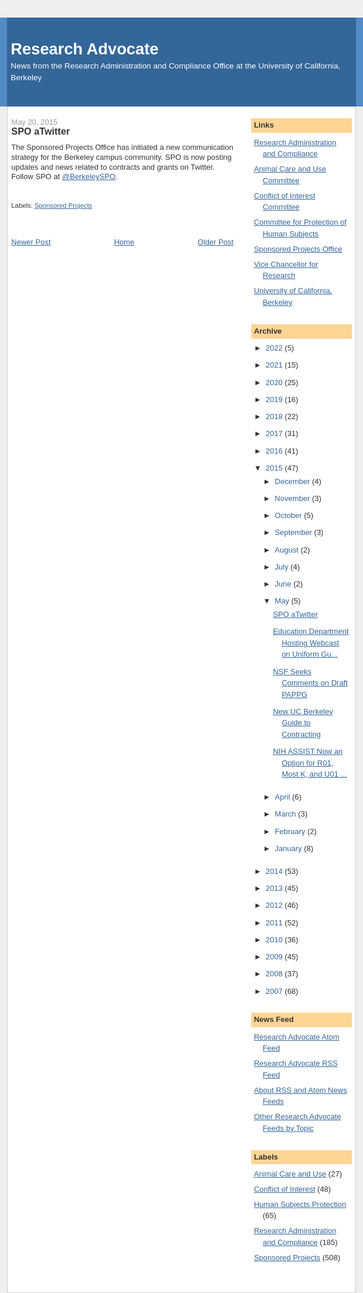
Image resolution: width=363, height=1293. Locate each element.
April (283, 797)
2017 (275, 433)
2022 (275, 348)
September (294, 532)
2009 (275, 956)
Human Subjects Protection (300, 1204)
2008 (275, 973)
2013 (275, 888)
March (286, 814)
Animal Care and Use (290, 1173)
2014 (275, 871)
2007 (275, 991)
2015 (275, 468)
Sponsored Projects (64, 205)
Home (124, 242)
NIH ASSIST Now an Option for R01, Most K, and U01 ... (310, 762)
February (291, 831)
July (282, 567)
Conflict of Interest (285, 1189)
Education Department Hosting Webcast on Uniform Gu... (310, 642)
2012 (275, 905)
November (293, 498)
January (289, 848)
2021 (275, 365)
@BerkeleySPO (88, 176)
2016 (275, 451)
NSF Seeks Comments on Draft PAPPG (310, 683)
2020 (275, 382)
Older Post (216, 242)
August (287, 550)
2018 (275, 416)
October (289, 515)
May (283, 600)
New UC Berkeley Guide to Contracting (303, 723)
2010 (275, 939)
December (293, 481)
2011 (275, 922)
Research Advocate (84, 49)
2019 (275, 399)
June (284, 583)
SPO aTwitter (295, 614)
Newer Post (30, 242)
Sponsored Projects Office (298, 249)
